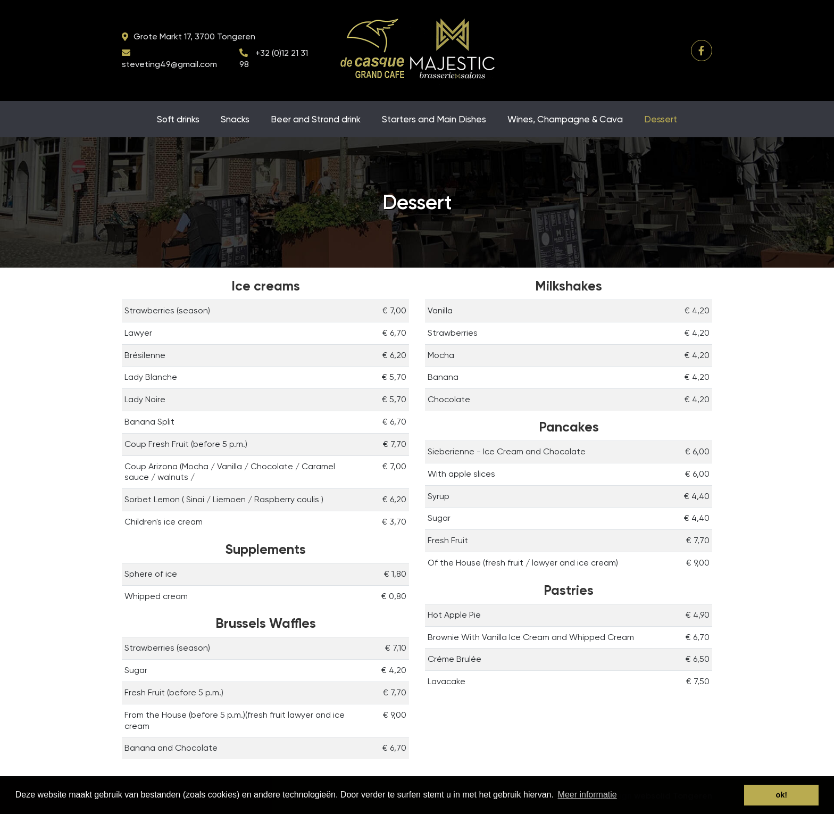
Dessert (660, 119)
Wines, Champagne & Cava (565, 119)
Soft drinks (178, 119)
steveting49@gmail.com (169, 64)
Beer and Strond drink (316, 119)
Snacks (235, 119)
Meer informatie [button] (587, 794)
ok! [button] (781, 795)
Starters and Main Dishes (434, 119)
